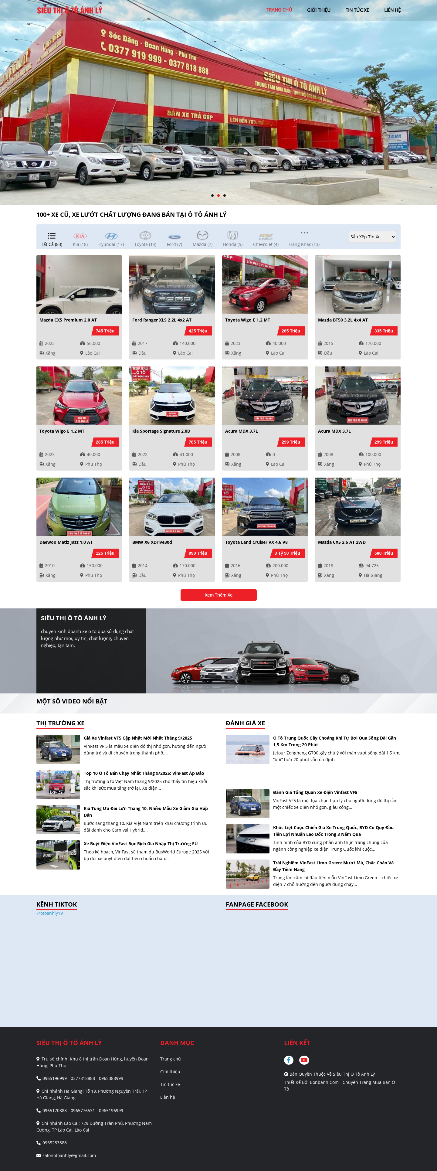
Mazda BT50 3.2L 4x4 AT (343, 320)
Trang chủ (170, 1059)
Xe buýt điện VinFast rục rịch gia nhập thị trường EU (141, 843)
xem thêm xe (218, 595)
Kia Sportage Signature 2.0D (161, 431)
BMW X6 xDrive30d (152, 542)
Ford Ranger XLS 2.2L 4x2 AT (161, 320)
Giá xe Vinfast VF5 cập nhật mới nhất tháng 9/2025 (138, 738)
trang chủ (279, 10)
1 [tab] (212, 196)
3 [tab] (225, 196)
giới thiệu (318, 10)
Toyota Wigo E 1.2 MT (247, 320)
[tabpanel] (218, 102)
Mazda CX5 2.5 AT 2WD (342, 542)
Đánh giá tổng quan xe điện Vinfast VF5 (315, 792)
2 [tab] (218, 196)
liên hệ (392, 10)
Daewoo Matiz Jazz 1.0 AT (66, 542)
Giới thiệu (170, 1071)
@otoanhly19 (49, 913)
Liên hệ (167, 1097)
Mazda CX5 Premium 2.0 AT (68, 320)
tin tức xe (357, 10)
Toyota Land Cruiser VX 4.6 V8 (256, 542)
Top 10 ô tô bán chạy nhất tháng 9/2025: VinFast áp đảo (144, 773)
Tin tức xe (170, 1084)
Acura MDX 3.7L (241, 431)
